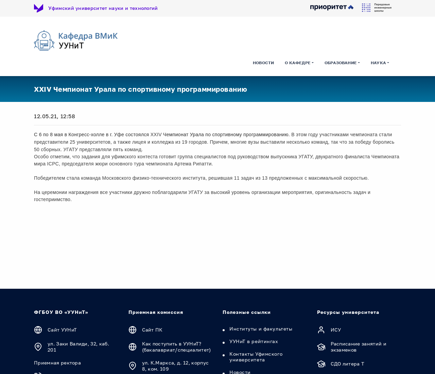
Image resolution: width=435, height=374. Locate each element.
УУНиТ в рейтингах (253, 341)
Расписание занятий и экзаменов (358, 347)
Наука (378, 62)
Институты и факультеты (260, 329)
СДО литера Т (348, 364)
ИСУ (336, 330)
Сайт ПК (152, 330)
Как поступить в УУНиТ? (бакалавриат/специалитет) (176, 347)
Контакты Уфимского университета (255, 356)
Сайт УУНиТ (62, 330)
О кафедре (298, 62)
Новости (263, 62)
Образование (341, 62)
